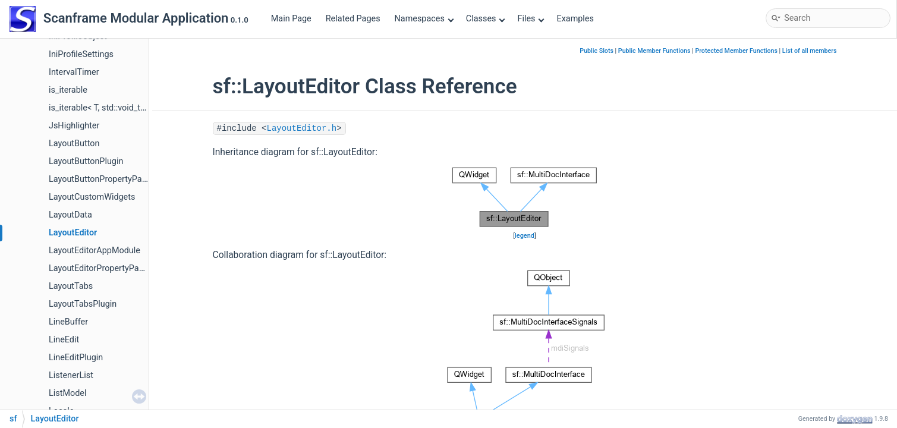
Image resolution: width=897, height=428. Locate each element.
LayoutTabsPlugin (83, 304)
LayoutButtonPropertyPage (100, 179)
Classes (485, 19)
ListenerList (71, 375)
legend (524, 236)
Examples (574, 19)
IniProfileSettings (81, 54)
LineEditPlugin (76, 358)
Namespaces (424, 19)
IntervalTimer (74, 72)
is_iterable (68, 90)
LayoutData (70, 215)
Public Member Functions (654, 51)
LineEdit (64, 340)
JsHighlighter (74, 126)
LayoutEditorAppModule (94, 251)
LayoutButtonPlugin (86, 161)
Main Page (291, 19)
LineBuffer (68, 322)
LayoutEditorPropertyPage (98, 268)
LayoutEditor (73, 233)
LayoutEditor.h (302, 128)
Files (530, 19)
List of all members (809, 51)
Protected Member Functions (736, 51)
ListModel (67, 393)
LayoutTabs (71, 286)
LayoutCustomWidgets (92, 197)
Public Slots (596, 51)
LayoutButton (74, 144)
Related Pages (353, 19)
